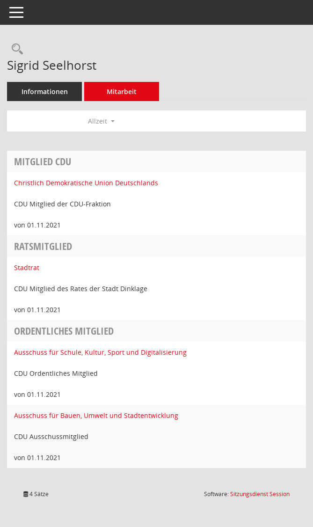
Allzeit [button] (101, 121)
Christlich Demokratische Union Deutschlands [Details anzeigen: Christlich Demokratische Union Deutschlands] (86, 182)
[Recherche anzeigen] (15, 49)
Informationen (45, 91)
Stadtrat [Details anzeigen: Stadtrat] (26, 267)
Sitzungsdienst (260, 494)
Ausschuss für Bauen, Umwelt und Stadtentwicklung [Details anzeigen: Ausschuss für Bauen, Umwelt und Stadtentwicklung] (96, 415)
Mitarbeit (122, 91)
